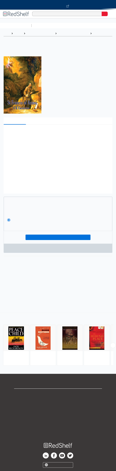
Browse (18, 33)
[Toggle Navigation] (111, 14)
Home (7, 33)
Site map (58, 433)
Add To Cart (58, 237)
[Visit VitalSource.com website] (58, 5)
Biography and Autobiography (73, 33)
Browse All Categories (15, 25)
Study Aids (41, 25)
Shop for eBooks (58, 393)
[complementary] (58, 339)
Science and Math (59, 25)
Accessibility (58, 426)
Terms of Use (58, 413)
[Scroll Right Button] (113, 345)
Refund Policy (58, 420)
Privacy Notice (58, 406)
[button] (58, 131)
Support (58, 400)
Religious (98, 33)
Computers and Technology (86, 25)
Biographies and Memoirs (40, 33)
